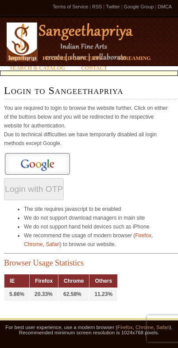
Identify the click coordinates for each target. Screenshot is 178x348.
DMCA (165, 6)
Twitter (113, 6)
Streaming (134, 58)
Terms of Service (70, 6)
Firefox (143, 235)
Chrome (33, 244)
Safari (52, 244)
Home (18, 58)
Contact (94, 68)
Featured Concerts (72, 58)
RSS (97, 6)
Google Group (139, 6)
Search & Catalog (37, 68)
